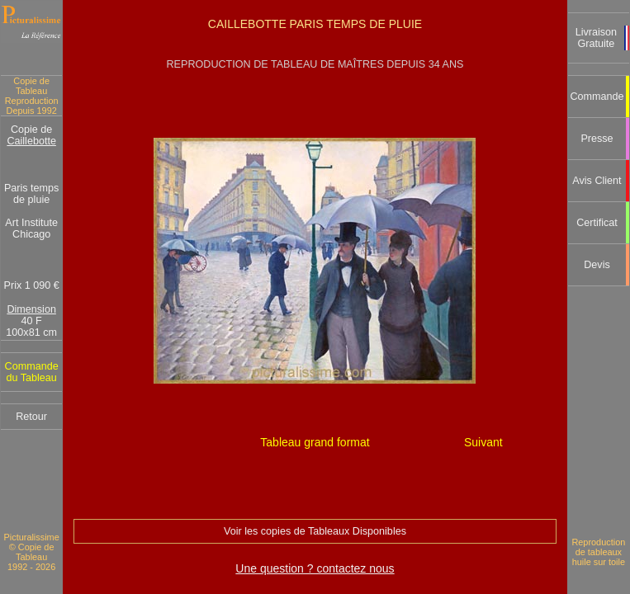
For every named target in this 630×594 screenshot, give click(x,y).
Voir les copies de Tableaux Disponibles (315, 531)
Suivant (483, 442)
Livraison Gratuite (596, 38)
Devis (597, 265)
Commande (596, 96)
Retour (31, 416)
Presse (596, 138)
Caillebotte (31, 141)
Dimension (31, 309)
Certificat (597, 223)
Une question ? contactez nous (314, 568)
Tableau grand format (314, 442)
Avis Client (596, 180)
